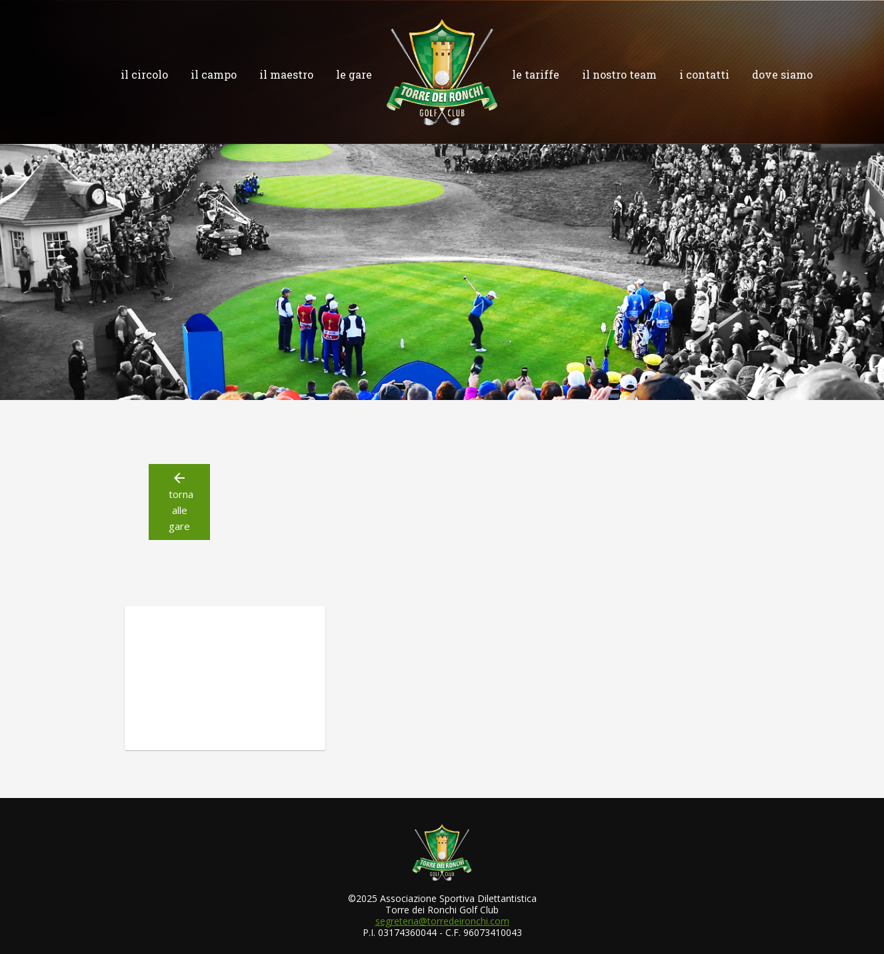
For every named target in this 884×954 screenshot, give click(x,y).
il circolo (144, 74)
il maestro (286, 74)
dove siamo (782, 74)
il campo (214, 74)
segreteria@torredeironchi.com (442, 921)
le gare (354, 74)
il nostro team (619, 74)
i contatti (704, 74)
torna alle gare (179, 501)
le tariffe (535, 74)
